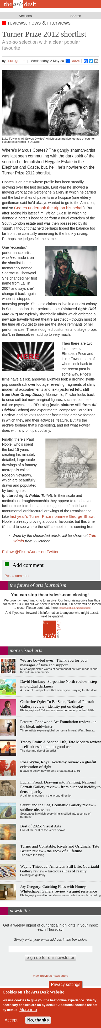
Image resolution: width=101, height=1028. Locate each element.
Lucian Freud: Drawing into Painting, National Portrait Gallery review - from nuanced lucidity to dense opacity (60, 787)
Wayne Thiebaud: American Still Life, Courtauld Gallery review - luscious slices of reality (59, 868)
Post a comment (17, 576)
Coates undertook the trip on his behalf (48, 208)
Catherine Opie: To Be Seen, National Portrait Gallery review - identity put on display (57, 703)
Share (73, 61)
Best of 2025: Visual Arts (40, 826)
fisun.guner (16, 61)
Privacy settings (65, 984)
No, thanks (38, 1020)
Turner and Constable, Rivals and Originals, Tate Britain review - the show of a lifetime (59, 848)
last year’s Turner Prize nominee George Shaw (51, 516)
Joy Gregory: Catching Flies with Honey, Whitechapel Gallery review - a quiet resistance (58, 888)
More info (28, 1009)
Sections (25, 16)
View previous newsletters (50, 975)
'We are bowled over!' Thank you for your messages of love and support (54, 662)
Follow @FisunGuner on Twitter (30, 551)
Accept (11, 1020)
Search (75, 16)
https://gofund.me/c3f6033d (75, 607)
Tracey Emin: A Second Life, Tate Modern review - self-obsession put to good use (60, 744)
